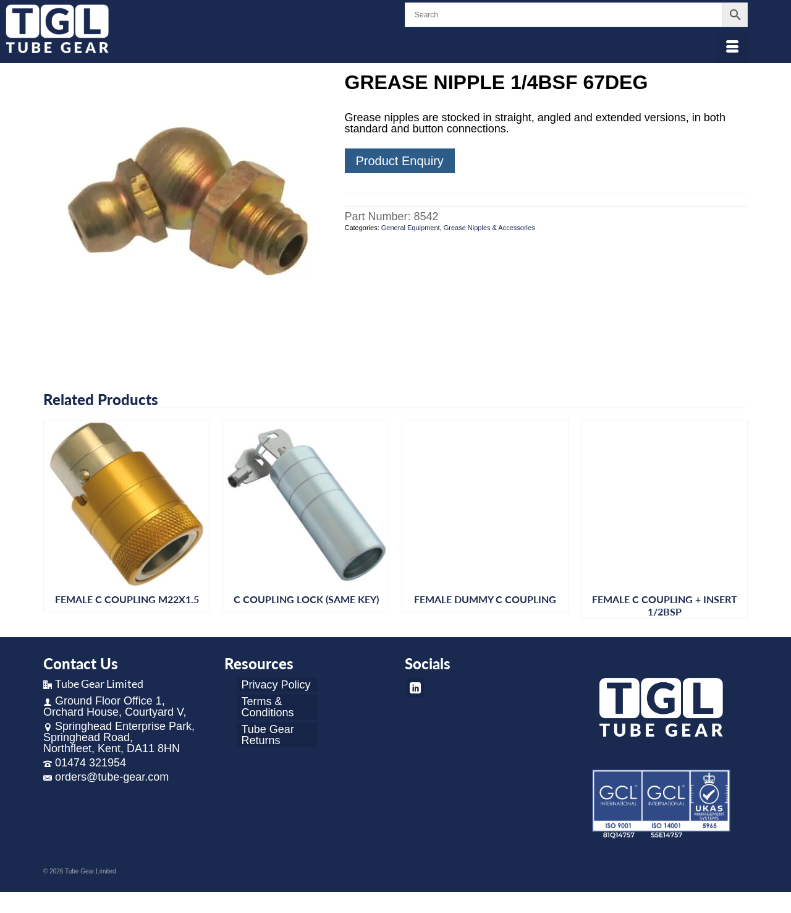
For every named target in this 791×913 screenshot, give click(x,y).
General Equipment (410, 227)
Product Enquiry (400, 161)
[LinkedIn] (415, 687)
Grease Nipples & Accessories (489, 227)
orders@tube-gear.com (106, 777)
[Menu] (732, 47)
